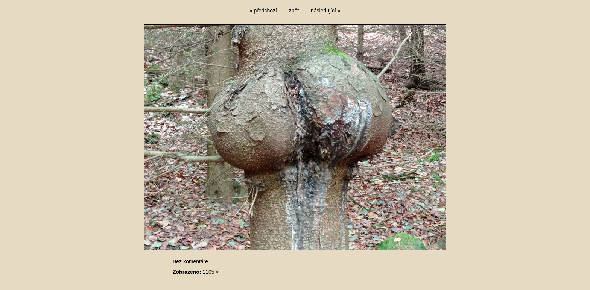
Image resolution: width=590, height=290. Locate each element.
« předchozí (263, 11)
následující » (326, 11)
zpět (294, 11)
